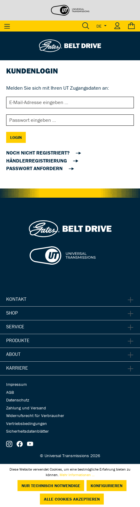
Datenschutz (17, 400)
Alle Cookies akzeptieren (72, 499)
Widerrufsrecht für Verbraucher (35, 415)
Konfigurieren (106, 485)
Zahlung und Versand (26, 408)
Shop (12, 313)
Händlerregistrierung (37, 160)
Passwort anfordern (35, 168)
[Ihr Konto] (117, 26)
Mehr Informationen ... (77, 474)
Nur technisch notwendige (50, 485)
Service (15, 326)
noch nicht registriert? (38, 152)
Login (16, 137)
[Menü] (7, 26)
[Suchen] (86, 26)
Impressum (16, 384)
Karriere (17, 368)
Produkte (17, 340)
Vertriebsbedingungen (26, 423)
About (13, 354)
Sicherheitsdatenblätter (27, 431)
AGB (10, 392)
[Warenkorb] (132, 26)
